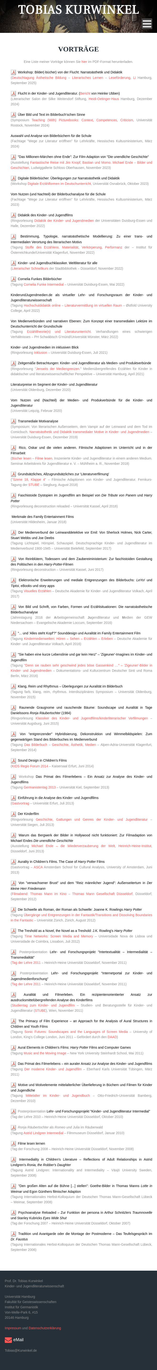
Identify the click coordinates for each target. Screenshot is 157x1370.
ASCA (38, 867)
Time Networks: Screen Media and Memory (59, 936)
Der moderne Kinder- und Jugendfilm (53, 1069)
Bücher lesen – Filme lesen (32, 458)
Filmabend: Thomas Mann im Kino (39, 894)
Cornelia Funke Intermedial (44, 284)
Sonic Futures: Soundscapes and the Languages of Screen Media (76, 1032)
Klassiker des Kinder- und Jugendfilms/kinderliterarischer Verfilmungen (93, 718)
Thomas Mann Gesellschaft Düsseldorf (102, 894)
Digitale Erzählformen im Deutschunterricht (59, 184)
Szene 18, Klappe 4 (29, 479)
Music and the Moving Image (45, 1053)
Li (134, 78)
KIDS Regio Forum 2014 (30, 766)
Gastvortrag (20, 803)
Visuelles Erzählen (37, 591)
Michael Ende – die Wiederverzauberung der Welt (73, 846)
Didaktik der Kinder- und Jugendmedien (64, 220)
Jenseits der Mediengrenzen (57, 369)
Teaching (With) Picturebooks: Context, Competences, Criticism (82, 120)
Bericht (85, 93)
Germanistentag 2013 (40, 787)
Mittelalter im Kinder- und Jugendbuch (58, 1095)
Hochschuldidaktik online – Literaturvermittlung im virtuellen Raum (73, 305)
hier (84, 62)
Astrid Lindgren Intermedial (44, 1133)
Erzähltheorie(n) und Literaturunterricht (57, 332)
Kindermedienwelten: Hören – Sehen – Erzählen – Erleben (68, 639)
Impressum (13, 1328)
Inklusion (40, 352)
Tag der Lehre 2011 (26, 963)
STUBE (33, 485)
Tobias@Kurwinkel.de (21, 1350)
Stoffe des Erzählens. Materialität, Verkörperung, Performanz (73, 247)
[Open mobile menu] (147, 23)
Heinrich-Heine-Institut (135, 846)
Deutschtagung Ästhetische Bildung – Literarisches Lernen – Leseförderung (71, 78)
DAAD (112, 1037)
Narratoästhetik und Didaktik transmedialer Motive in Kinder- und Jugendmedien (89, 432)
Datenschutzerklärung (45, 1328)
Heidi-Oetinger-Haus (104, 99)
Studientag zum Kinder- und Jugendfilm (43, 1005)
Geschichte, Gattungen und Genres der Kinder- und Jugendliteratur (92, 819)
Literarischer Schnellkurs (30, 268)
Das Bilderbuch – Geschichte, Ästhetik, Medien (60, 745)
